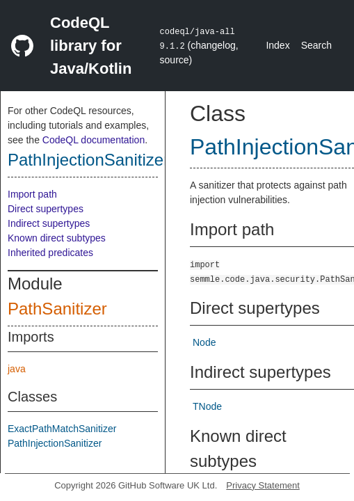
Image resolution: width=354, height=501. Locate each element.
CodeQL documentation (93, 139)
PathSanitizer (57, 308)
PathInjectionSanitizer (88, 159)
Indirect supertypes (49, 223)
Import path (32, 194)
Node (204, 342)
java (17, 368)
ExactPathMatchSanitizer (62, 428)
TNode (207, 406)
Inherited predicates (50, 252)
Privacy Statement (263, 485)
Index (277, 45)
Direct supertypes (45, 208)
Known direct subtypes (57, 238)
